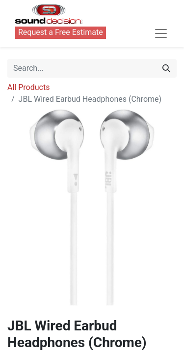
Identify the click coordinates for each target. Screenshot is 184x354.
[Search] (166, 68)
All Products (28, 87)
